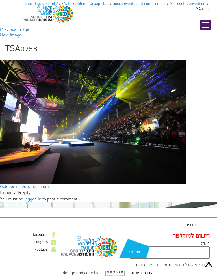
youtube (41, 249)
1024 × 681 (39, 187)
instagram (40, 242)
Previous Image (14, 30)
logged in (32, 199)
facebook (40, 235)
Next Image (10, 35)
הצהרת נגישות (143, 273)
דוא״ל (205, 243)
